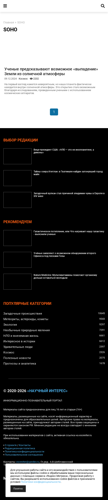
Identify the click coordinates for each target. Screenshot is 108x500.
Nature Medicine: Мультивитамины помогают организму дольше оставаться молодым (65, 276)
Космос (23, 78)
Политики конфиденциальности (41, 481)
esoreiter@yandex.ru (27, 461)
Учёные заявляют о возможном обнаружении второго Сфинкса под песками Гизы (65, 254)
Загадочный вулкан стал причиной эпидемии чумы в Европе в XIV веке (69, 195)
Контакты (25, 445)
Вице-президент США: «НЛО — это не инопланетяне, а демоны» (64, 151)
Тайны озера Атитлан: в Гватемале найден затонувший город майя (68, 173)
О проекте (11, 445)
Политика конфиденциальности (24, 451)
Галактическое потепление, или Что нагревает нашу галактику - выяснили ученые (69, 233)
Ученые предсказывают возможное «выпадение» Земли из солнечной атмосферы (51, 71)
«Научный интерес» (47, 391)
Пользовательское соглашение (24, 454)
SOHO (21, 22)
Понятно (18, 488)
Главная (8, 22)
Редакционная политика (20, 448)
